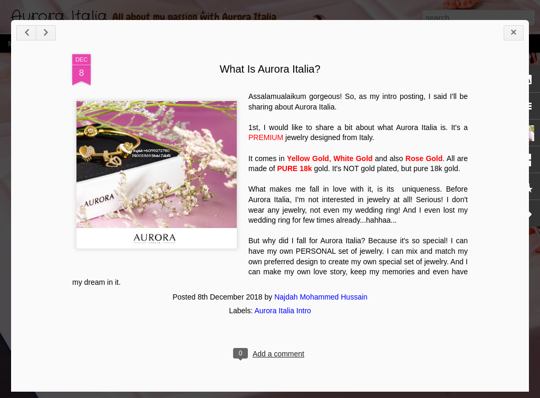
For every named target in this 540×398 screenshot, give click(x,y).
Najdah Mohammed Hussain (321, 297)
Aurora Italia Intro (282, 310)
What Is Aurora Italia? (269, 69)
